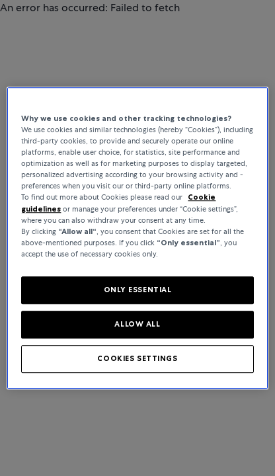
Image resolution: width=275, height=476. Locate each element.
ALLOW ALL (137, 324)
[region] (137, 238)
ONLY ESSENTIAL (138, 289)
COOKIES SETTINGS (137, 358)
